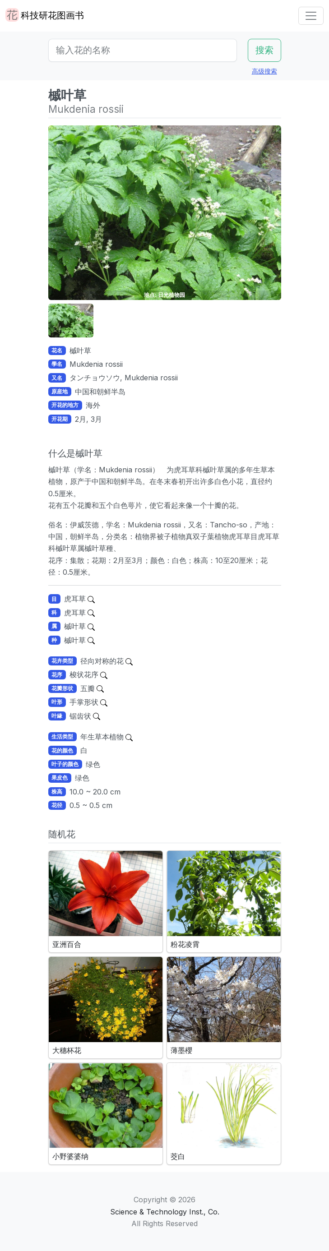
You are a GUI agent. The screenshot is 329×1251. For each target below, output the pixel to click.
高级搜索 (264, 71)
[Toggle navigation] (311, 16)
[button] (70, 320)
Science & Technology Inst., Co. (164, 1211)
